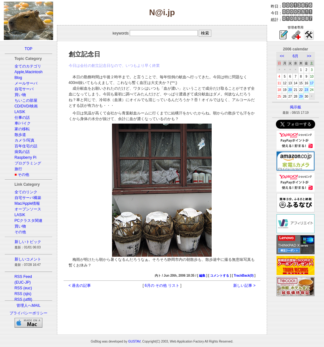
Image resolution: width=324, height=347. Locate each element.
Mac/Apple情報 (27, 203)
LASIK (20, 112)
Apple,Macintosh (29, 72)
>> (309, 56)
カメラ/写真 (24, 140)
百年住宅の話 (26, 146)
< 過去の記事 (80, 285)
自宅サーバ (24, 89)
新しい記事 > (244, 285)
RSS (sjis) (23, 294)
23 (306, 90)
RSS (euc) (23, 288)
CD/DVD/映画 (26, 106)
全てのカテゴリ (28, 66)
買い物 (20, 95)
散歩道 (20, 134)
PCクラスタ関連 (29, 220)
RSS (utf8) (23, 299)
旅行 (18, 169)
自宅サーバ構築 (28, 198)
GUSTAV (134, 341)
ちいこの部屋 (26, 100)
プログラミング (28, 163)
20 (290, 90)
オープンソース (28, 209)
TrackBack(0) (243, 275)
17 (312, 83)
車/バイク (23, 123)
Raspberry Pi (25, 157)
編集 (202, 275)
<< (282, 56)
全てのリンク (26, 192)
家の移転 (22, 129)
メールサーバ (26, 83)
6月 (296, 56)
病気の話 (22, 152)
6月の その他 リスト (162, 285)
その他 (23, 174)
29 (301, 96)
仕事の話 (22, 117)
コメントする (219, 275)
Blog (18, 77)
